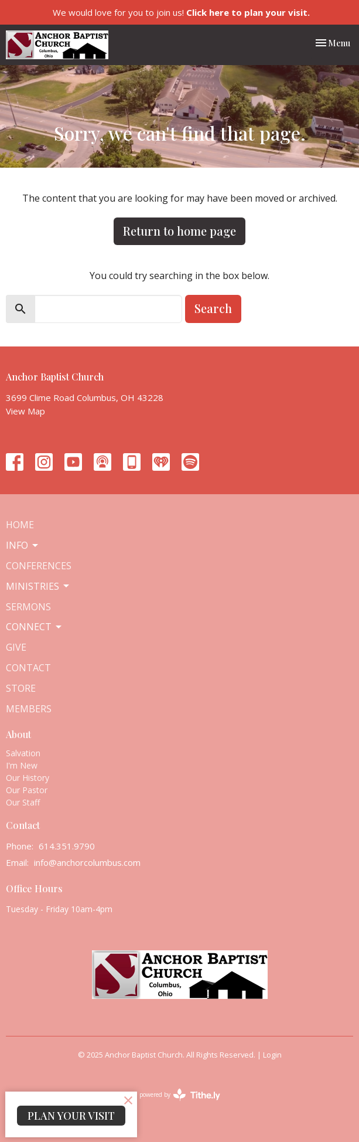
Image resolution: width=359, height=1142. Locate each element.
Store (21, 688)
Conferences (38, 565)
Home (20, 524)
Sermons (28, 606)
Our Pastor (26, 790)
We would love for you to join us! (181, 12)
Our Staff (23, 802)
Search (213, 308)
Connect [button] (34, 626)
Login (272, 1054)
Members (29, 708)
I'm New (21, 765)
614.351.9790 (67, 846)
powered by (179, 1095)
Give (16, 647)
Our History (27, 777)
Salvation (23, 753)
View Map (25, 411)
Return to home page (179, 231)
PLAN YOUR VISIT (71, 1116)
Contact (28, 667)
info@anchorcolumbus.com (87, 862)
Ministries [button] (38, 586)
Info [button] (23, 545)
